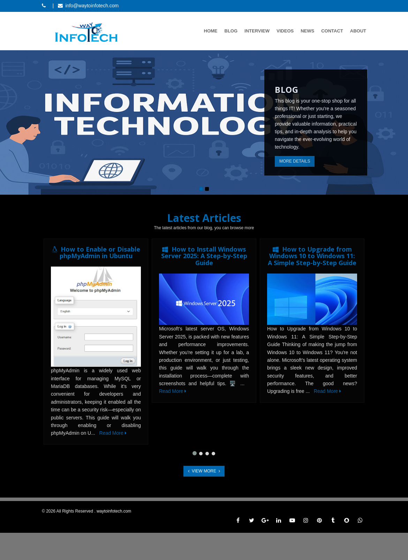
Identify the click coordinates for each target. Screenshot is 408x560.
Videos (285, 30)
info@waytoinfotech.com (92, 5)
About (358, 30)
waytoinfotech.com (114, 511)
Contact (332, 30)
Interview (257, 30)
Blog (231, 30)
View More (204, 471)
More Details (294, 161)
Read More (113, 433)
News (307, 30)
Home (211, 30)
